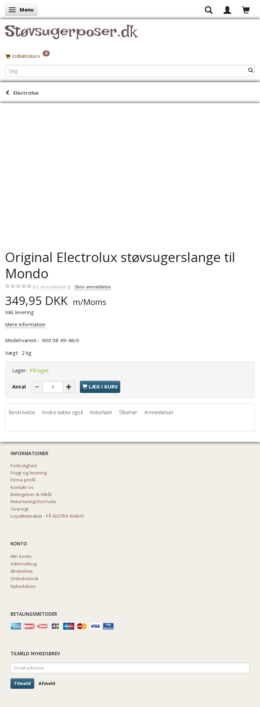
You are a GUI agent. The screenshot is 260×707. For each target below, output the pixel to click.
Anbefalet (101, 412)
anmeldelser (51, 287)
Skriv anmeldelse (92, 287)
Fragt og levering (28, 473)
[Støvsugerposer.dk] (71, 35)
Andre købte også (62, 412)
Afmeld (47, 683)
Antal (19, 386)
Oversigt (19, 509)
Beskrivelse (22, 412)
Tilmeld (22, 683)
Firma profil (22, 480)
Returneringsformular (33, 501)
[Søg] (250, 70)
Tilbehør (128, 412)
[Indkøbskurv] (130, 56)
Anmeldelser (159, 412)
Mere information (25, 324)
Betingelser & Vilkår (31, 494)
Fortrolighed (23, 466)
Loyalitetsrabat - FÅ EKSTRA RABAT (47, 516)
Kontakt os (22, 487)
